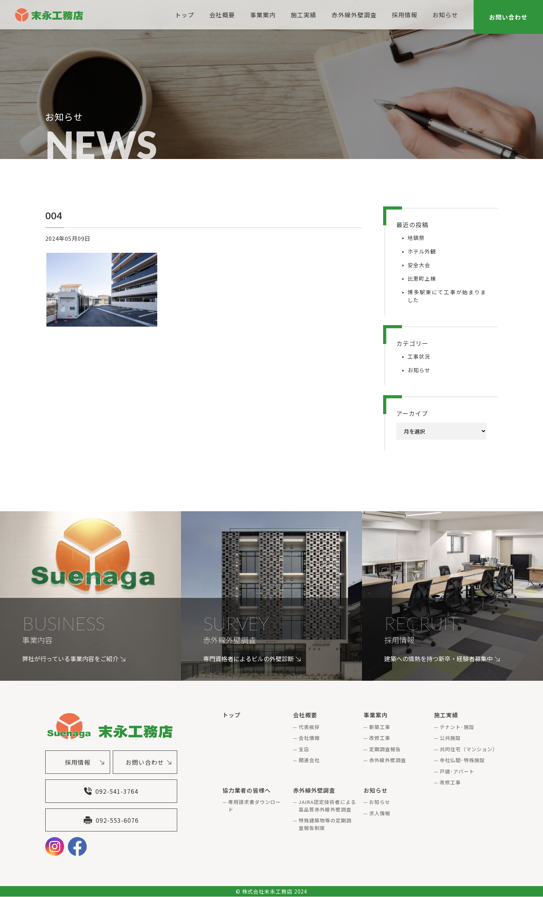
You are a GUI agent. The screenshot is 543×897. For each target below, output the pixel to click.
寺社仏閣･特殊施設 (462, 760)
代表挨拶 (309, 726)
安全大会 (419, 265)
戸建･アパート (457, 771)
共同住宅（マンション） (469, 749)
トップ (184, 14)
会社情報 (309, 737)
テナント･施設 (457, 726)
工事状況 (419, 356)
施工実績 (303, 14)
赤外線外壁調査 (353, 14)
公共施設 (450, 737)
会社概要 (222, 14)
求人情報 (379, 813)
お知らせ (445, 14)
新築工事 (379, 726)
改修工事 (379, 737)
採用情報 (404, 14)
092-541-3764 (111, 791)
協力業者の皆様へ (246, 790)
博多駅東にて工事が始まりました (447, 296)
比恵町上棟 (422, 278)
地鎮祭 (416, 237)
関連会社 (309, 760)
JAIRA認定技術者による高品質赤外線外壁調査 (327, 805)
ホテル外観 (422, 251)
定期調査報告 (385, 749)
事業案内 (263, 14)
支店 (304, 749)
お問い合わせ (508, 16)
